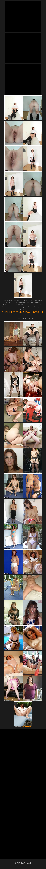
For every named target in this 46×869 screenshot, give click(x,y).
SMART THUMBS (27, 727)
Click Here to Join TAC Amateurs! (23, 311)
